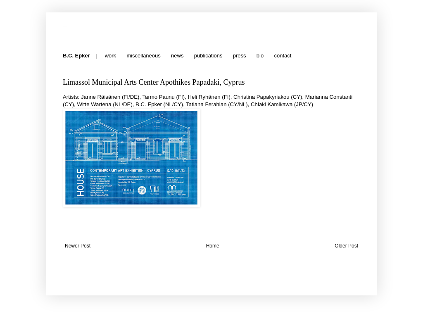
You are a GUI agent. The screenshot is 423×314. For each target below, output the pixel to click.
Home (212, 246)
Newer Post (77, 246)
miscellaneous (143, 55)
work (110, 55)
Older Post (346, 246)
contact (282, 55)
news (177, 55)
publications (208, 55)
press (239, 55)
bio (260, 55)
